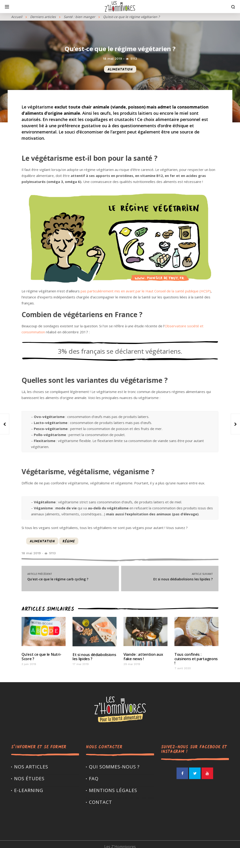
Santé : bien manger (79, 17)
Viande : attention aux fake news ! (142, 656)
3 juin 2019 (29, 663)
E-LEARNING (28, 785)
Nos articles (31, 762)
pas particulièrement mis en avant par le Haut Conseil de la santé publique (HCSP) (145, 291)
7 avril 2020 (182, 663)
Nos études (29, 774)
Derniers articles (43, 17)
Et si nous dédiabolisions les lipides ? (170, 576)
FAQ (93, 774)
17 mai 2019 (81, 663)
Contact (100, 797)
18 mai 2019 (112, 58)
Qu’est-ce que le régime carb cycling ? (70, 576)
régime (69, 541)
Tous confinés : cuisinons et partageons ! (196, 656)
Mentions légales (113, 785)
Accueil (16, 17)
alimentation (120, 69)
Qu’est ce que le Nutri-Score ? (41, 656)
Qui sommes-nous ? (114, 762)
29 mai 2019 (131, 663)
